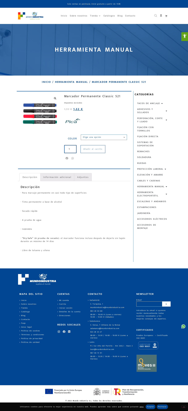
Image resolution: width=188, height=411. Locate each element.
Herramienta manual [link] (71, 82)
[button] (67, 158)
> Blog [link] (22, 315)
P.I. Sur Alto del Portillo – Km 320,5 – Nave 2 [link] (111, 346)
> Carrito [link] (61, 304)
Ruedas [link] (141, 163)
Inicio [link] (64, 16)
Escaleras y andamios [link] (151, 201)
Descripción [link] (30, 177)
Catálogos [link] (109, 16)
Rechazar (162, 407)
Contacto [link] (130, 16)
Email (139, 300)
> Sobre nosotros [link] (27, 304)
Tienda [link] (95, 15)
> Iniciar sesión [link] (64, 308)
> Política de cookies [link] (29, 330)
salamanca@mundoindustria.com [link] (104, 328)
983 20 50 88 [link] (96, 311)
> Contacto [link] (24, 319)
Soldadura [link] (144, 157)
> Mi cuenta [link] (63, 300)
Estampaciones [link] (146, 207)
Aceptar (150, 407)
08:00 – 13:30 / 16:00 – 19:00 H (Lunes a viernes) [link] (109, 336)
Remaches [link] (143, 151)
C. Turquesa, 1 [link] (96, 304)
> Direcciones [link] (63, 315)
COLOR (72, 139)
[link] (184, 36)
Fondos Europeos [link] (145, 335)
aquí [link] (142, 407)
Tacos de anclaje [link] (150, 103)
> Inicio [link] (23, 300)
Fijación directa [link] (147, 136)
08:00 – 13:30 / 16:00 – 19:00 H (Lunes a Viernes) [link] (109, 357)
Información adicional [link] (57, 177)
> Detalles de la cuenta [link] (69, 311)
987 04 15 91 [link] (96, 353)
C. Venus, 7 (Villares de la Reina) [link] (105, 325)
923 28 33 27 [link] (96, 332)
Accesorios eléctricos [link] (152, 219)
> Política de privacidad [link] (31, 338)
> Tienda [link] (23, 308)
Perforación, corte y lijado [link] (152, 120)
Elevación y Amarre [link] (150, 175)
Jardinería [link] (143, 213)
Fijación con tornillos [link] (145, 129)
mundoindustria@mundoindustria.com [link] (107, 307)
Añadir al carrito (93, 149)
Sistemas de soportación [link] (145, 144)
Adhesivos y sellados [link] (152, 110)
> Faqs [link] (22, 323)
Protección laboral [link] (151, 169)
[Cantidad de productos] (70, 149)
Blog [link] (120, 16)
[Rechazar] (184, 406)
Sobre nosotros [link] (78, 16)
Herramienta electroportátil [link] (152, 194)
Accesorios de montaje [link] (146, 226)
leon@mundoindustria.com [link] (102, 349)
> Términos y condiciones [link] (31, 334)
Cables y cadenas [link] (148, 181)
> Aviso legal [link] (25, 327)
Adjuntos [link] (83, 177)
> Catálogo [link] (24, 311)
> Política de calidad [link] (29, 342)
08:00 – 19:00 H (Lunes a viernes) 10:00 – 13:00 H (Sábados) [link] (106, 315)
